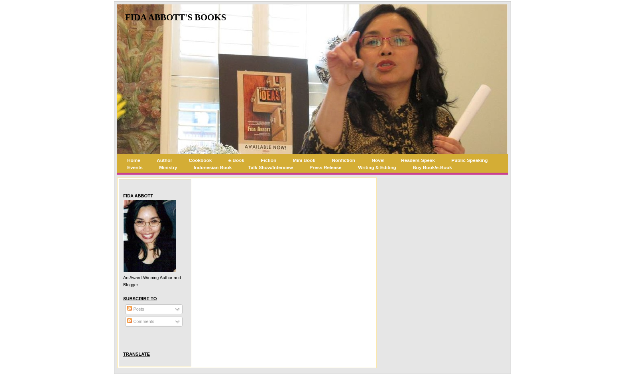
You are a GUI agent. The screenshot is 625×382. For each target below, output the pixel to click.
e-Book (236, 160)
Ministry (168, 167)
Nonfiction (343, 160)
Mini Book (304, 160)
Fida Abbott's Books (175, 17)
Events (135, 167)
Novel (378, 160)
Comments (140, 321)
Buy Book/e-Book (432, 167)
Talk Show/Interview (270, 167)
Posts (135, 309)
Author (164, 160)
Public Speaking (469, 160)
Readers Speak (418, 160)
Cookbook (200, 160)
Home (133, 160)
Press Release (325, 167)
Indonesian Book (213, 167)
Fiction (268, 160)
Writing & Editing (377, 167)
